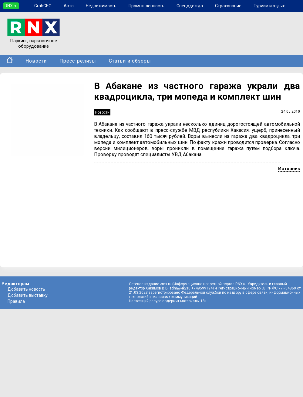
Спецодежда (190, 5)
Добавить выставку (28, 295)
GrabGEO (43, 5)
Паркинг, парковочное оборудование (33, 41)
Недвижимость (101, 5)
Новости (36, 61)
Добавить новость (26, 289)
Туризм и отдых (269, 5)
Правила (16, 301)
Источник (289, 168)
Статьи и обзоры (130, 61)
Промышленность (146, 5)
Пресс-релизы (77, 61)
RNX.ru (11, 5)
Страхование (228, 5)
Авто (69, 5)
